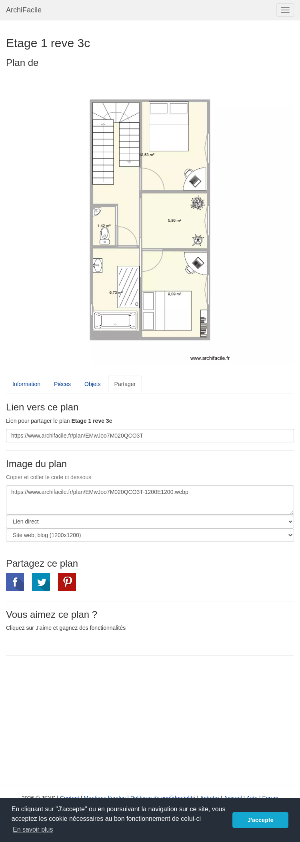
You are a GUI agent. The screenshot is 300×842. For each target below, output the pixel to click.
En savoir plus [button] (33, 829)
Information (26, 384)
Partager (125, 384)
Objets (92, 384)
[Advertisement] (73, 720)
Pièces (62, 384)
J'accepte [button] (261, 820)
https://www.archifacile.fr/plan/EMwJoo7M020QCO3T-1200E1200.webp (150, 500)
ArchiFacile (24, 10)
